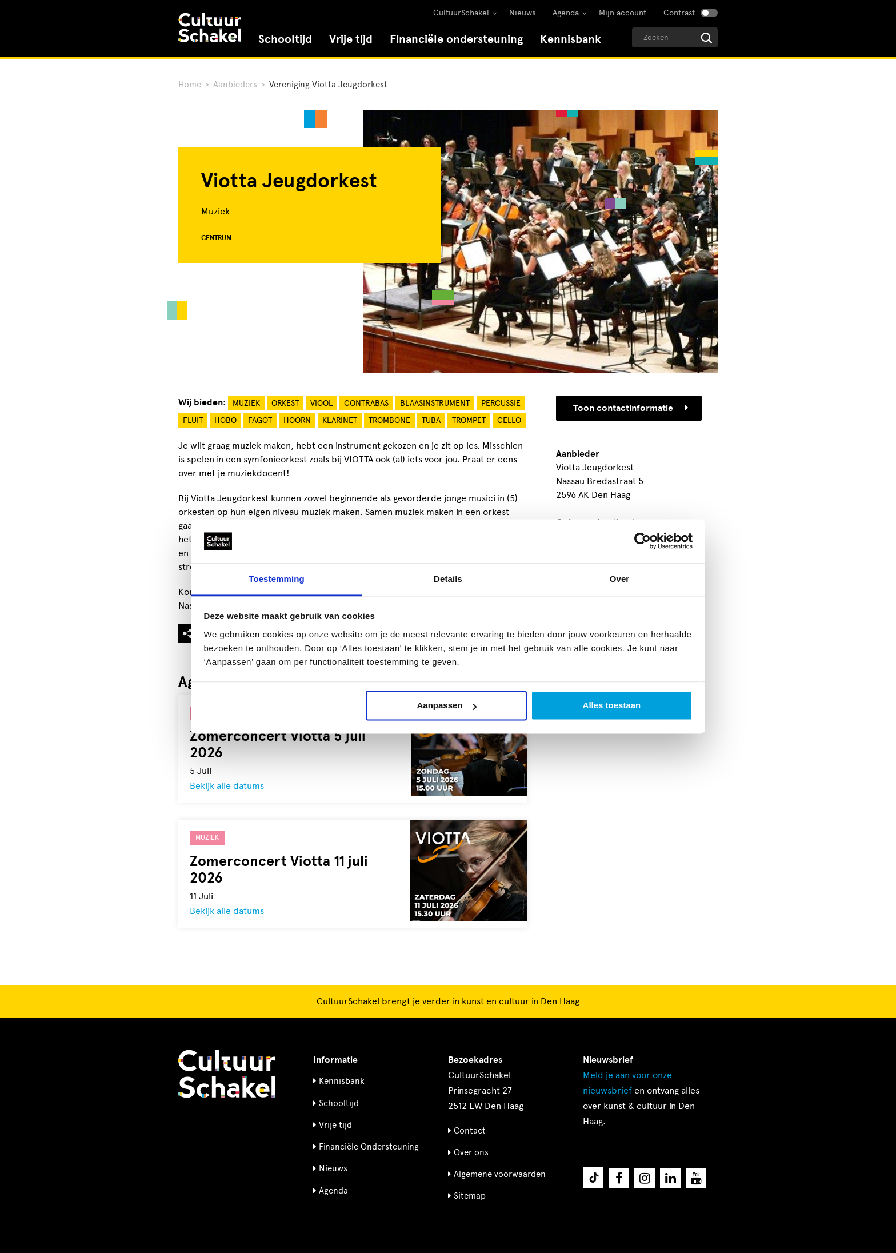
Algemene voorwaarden (500, 1174)
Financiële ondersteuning (456, 39)
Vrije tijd (351, 39)
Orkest (285, 403)
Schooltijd (285, 39)
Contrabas (366, 403)
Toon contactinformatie (630, 408)
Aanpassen (447, 706)
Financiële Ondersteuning (369, 1147)
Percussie (501, 403)
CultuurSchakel (461, 13)
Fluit (193, 420)
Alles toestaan (612, 706)
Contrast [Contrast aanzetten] (679, 13)
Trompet (469, 420)
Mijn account (622, 13)
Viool (321, 403)
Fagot (260, 420)
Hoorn (297, 420)
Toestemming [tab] (277, 579)
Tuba (431, 420)
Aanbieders (235, 84)
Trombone (389, 420)
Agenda (566, 13)
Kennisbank (570, 39)
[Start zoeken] (706, 38)
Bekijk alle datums (227, 785)
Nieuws (522, 13)
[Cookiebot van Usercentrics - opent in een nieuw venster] (643, 541)
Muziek (246, 403)
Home (189, 84)
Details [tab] (448, 579)
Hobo (225, 420)
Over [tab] (620, 579)
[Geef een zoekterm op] (675, 37)
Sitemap (470, 1196)
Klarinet (339, 420)
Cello (509, 420)
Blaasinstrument (435, 403)
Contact (470, 1131)
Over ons (471, 1152)
